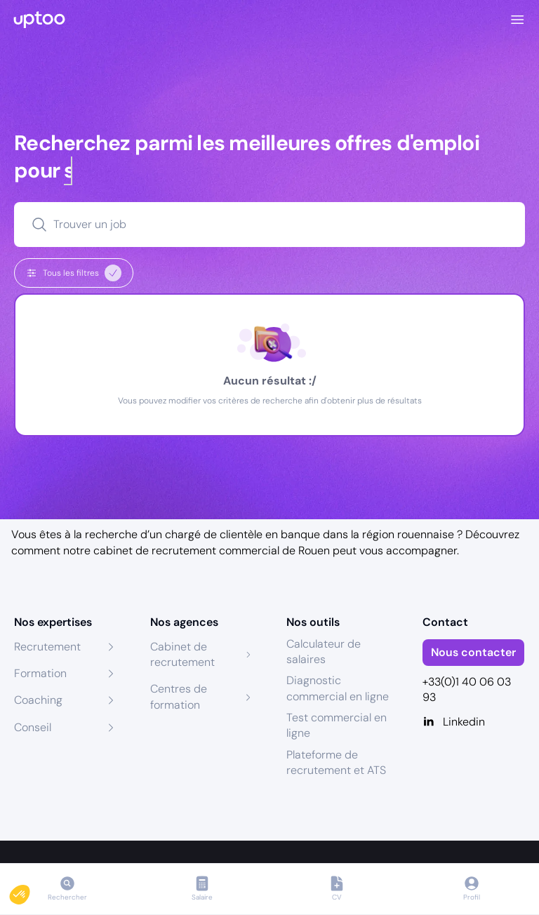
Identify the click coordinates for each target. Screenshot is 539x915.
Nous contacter (473, 652)
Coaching (38, 700)
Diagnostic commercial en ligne (337, 688)
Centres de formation (178, 696)
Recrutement (47, 646)
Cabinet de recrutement (182, 654)
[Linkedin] (473, 722)
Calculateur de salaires (323, 651)
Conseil (32, 727)
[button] (29, 891)
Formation (40, 673)
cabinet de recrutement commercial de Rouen (211, 550)
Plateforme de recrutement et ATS (336, 762)
